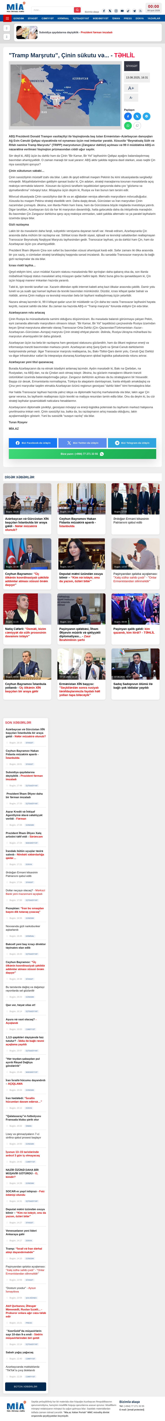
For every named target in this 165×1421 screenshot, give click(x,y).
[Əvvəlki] (6, 28)
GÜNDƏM (18, 18)
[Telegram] (134, 10)
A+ (131, 88)
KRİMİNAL (63, 18)
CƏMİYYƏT (48, 18)
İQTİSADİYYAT (81, 18)
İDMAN (116, 18)
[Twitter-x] (110, 10)
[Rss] (140, 10)
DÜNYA (140, 18)
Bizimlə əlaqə (92, 11)
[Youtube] (122, 10)
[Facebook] (104, 10)
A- (131, 97)
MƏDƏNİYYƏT (101, 18)
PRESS (128, 18)
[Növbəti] (6, 36)
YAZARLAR (154, 18)
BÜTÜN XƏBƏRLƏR (25, 1386)
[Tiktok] (128, 10)
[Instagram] (116, 10)
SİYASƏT (33, 18)
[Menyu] (7, 18)
